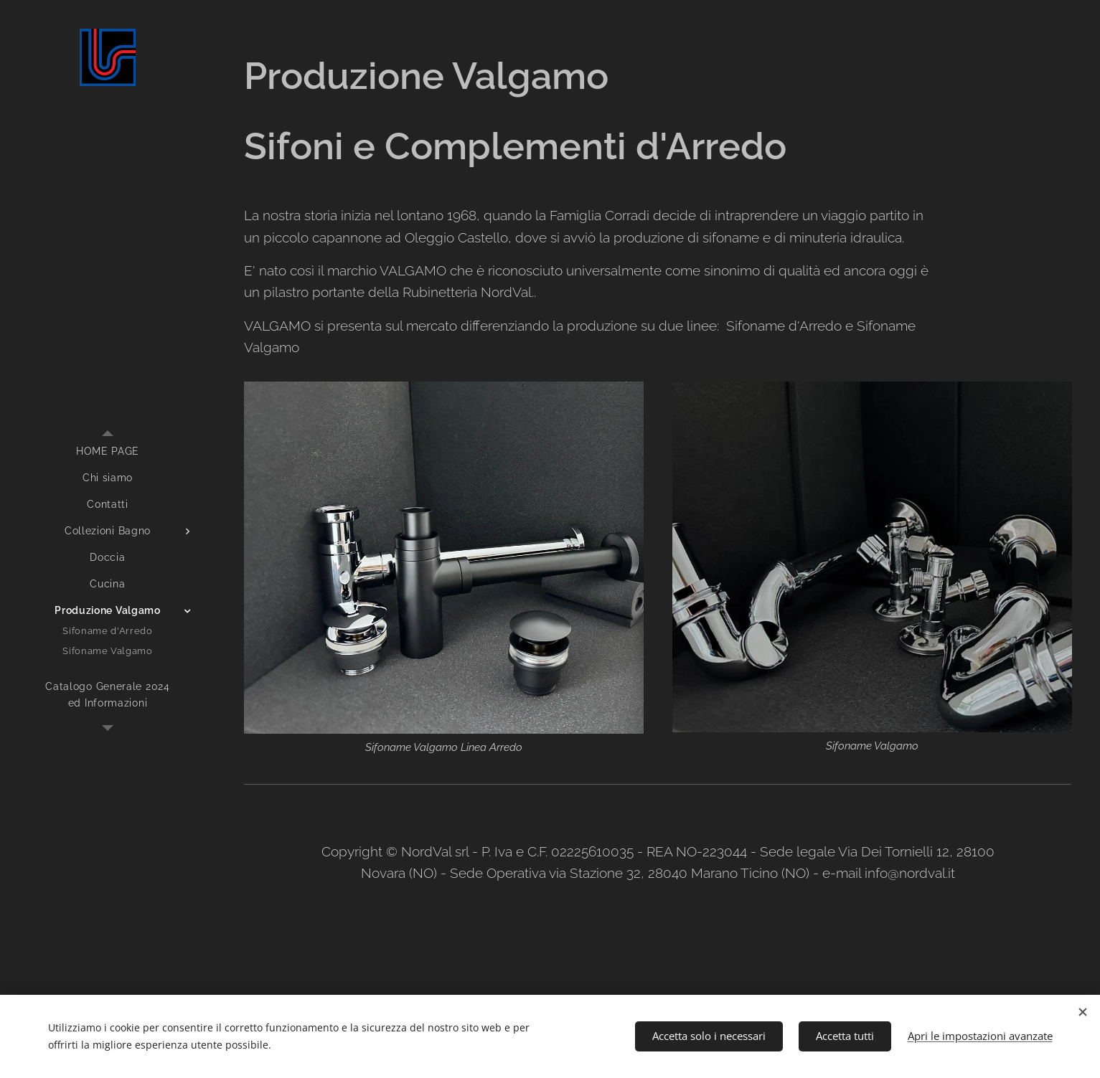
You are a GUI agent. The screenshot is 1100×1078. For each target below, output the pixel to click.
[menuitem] (107, 451)
